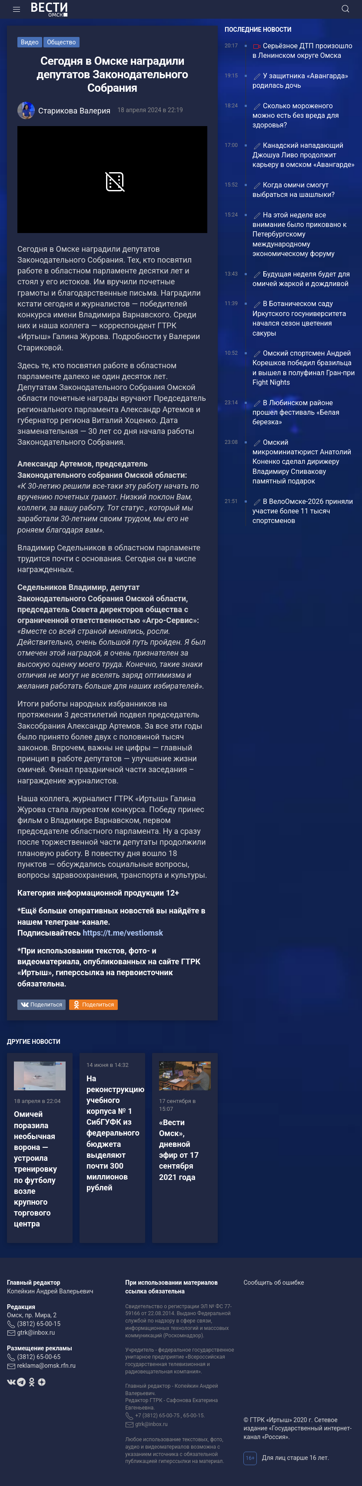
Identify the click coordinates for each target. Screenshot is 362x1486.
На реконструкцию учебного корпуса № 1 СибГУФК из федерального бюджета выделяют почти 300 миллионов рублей (115, 1133)
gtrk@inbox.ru (36, 1332)
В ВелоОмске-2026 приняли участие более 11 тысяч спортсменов (302, 511)
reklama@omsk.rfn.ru (46, 1365)
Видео (30, 42)
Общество (61, 42)
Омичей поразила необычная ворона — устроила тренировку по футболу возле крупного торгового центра (35, 1169)
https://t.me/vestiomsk (123, 932)
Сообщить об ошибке (273, 1282)
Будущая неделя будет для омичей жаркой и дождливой (301, 279)
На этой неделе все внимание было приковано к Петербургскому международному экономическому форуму (299, 234)
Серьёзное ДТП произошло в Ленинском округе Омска (302, 51)
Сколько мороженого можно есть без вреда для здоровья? (295, 116)
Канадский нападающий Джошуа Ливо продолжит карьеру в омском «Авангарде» (303, 155)
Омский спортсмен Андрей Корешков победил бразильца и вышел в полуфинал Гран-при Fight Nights (303, 367)
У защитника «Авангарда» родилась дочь (300, 81)
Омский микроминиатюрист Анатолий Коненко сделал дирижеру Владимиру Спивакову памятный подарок (301, 462)
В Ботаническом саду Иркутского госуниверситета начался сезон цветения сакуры (299, 318)
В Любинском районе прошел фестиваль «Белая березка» (295, 412)
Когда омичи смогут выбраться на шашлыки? (293, 190)
